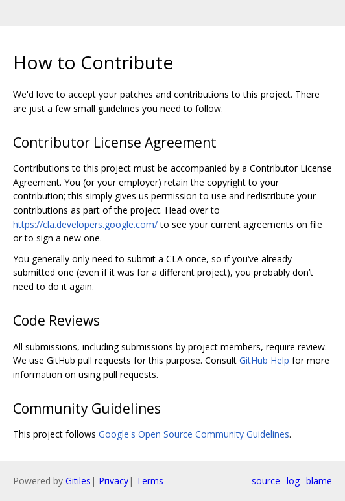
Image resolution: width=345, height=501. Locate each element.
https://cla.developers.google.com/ (85, 224)
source (266, 480)
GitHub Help (264, 360)
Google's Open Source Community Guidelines (194, 434)
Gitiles (78, 480)
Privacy (113, 480)
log (293, 480)
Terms (149, 480)
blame (319, 480)
